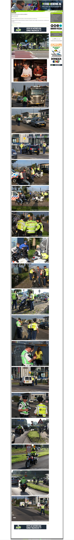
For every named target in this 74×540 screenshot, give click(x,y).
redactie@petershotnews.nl (35, 539)
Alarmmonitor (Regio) (55, 15)
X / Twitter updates (55, 16)
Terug (48, 523)
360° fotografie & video (56, 35)
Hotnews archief (54, 19)
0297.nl (52, 20)
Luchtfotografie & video (56, 33)
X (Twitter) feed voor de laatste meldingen (56, 40)
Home (52, 14)
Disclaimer (29, 539)
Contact (52, 21)
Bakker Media (56, 34)
